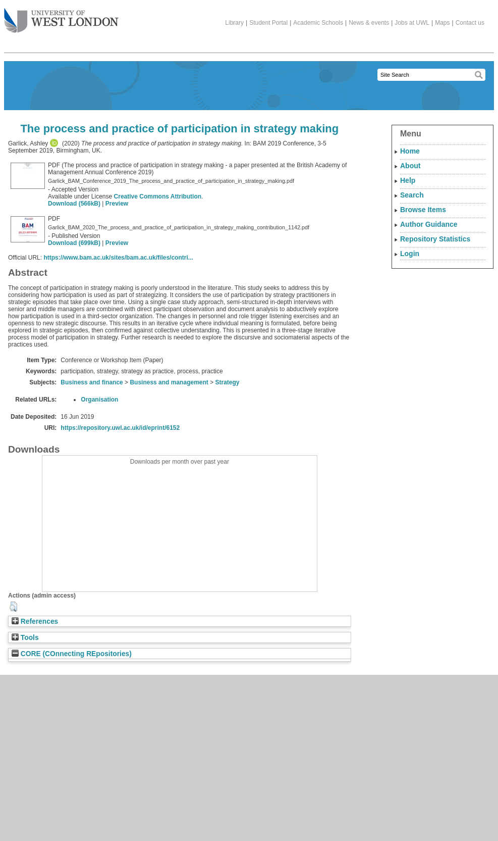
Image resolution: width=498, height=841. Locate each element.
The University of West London (61, 16)
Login (409, 254)
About (410, 166)
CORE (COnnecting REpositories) (72, 654)
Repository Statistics (435, 239)
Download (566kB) (74, 203)
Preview (116, 203)
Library (234, 22)
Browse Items (423, 210)
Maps (442, 22)
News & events (369, 22)
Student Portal (268, 22)
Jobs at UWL (412, 22)
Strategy (227, 382)
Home (410, 151)
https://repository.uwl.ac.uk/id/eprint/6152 (120, 427)
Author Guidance (429, 224)
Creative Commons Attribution (158, 196)
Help (407, 180)
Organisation (99, 399)
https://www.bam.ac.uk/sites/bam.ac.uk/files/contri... (118, 257)
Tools (25, 637)
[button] (13, 607)
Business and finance (92, 382)
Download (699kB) (74, 242)
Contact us (470, 22)
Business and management (169, 382)
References (35, 621)
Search (412, 195)
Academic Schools (318, 22)
